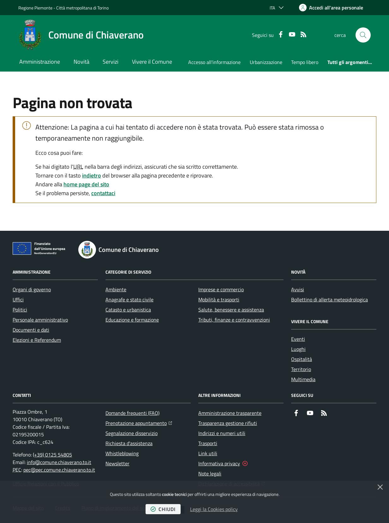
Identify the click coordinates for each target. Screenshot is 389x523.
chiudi (163, 509)
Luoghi (298, 349)
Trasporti (207, 443)
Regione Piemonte (35, 7)
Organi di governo (32, 289)
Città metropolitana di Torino (82, 7)
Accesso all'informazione (214, 62)
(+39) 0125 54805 (52, 454)
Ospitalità (301, 359)
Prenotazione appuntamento (138, 422)
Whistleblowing (122, 453)
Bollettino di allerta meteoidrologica (329, 299)
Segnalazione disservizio (131, 433)
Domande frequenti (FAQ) (132, 413)
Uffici (18, 299)
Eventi (298, 339)
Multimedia (303, 379)
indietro (91, 175)
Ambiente (115, 289)
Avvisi (297, 289)
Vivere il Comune (152, 61)
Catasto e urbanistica (128, 309)
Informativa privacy (219, 463)
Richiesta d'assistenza (129, 443)
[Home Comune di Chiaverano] (81, 35)
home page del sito (86, 184)
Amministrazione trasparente (229, 413)
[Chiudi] (380, 487)
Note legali (209, 473)
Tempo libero (304, 62)
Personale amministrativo (40, 319)
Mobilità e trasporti (218, 299)
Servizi (110, 61)
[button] (363, 35)
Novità (81, 61)
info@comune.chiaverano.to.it (59, 462)
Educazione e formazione (132, 319)
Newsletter (117, 463)
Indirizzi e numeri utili (221, 433)
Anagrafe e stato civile (129, 299)
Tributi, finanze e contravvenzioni (234, 319)
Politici (20, 309)
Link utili (207, 453)
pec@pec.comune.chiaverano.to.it (59, 470)
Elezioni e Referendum (37, 340)
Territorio (301, 369)
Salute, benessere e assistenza (231, 309)
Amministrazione (39, 61)
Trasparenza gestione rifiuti (227, 423)
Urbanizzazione (266, 62)
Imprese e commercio (221, 289)
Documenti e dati (31, 330)
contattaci (103, 193)
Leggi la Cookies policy (214, 509)
